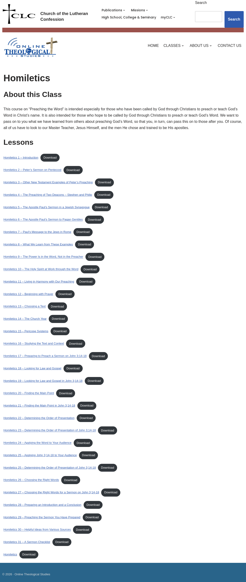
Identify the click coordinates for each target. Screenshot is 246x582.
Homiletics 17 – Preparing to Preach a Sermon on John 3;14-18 (45, 356)
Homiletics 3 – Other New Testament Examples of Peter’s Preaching (48, 182)
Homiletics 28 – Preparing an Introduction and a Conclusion (42, 505)
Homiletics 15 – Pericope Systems (25, 331)
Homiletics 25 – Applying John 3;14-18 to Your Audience (40, 455)
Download (50, 157)
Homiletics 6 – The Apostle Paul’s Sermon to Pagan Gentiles (43, 219)
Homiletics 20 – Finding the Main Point (28, 393)
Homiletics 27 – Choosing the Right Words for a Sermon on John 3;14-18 (51, 492)
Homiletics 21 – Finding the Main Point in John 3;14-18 (39, 405)
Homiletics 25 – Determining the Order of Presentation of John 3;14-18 (49, 467)
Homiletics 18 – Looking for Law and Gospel (32, 368)
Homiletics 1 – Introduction (20, 157)
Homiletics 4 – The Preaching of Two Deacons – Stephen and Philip (47, 194)
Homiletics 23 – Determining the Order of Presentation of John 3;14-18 (49, 430)
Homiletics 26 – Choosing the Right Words (31, 480)
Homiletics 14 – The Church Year (25, 318)
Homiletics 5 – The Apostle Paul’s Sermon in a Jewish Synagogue (46, 207)
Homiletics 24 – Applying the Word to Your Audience (37, 443)
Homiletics (10, 554)
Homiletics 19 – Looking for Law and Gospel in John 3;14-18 (42, 381)
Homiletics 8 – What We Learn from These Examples (38, 244)
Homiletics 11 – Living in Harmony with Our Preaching (38, 281)
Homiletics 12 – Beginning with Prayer (28, 294)
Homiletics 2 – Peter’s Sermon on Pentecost (32, 170)
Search (201, 3)
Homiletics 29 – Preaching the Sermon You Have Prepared (41, 517)
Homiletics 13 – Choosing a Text (24, 306)
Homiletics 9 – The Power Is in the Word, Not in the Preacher (43, 257)
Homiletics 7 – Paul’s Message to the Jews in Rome (37, 232)
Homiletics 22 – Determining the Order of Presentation (38, 418)
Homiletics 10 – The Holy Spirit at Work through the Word (40, 269)
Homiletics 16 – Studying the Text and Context (33, 343)
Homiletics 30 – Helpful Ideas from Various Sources (37, 529)
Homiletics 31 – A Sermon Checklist (26, 542)
